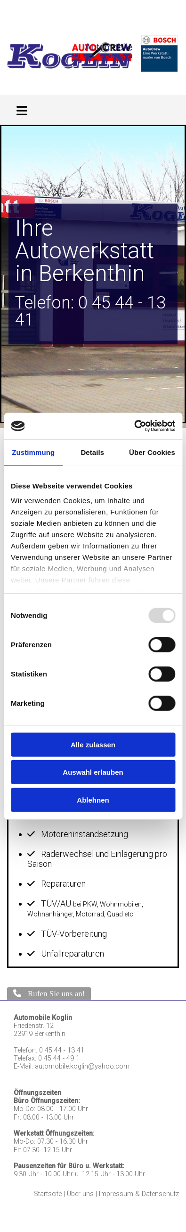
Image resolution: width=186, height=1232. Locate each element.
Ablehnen (93, 800)
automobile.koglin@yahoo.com (82, 1066)
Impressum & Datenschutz (139, 1194)
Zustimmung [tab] (33, 452)
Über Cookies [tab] (152, 452)
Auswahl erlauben (93, 772)
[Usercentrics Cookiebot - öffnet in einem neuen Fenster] (134, 426)
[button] (49, 994)
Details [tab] (92, 452)
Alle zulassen (93, 744)
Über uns (80, 1194)
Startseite (48, 1194)
